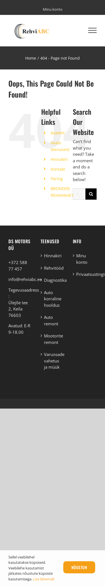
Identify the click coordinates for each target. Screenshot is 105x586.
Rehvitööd (53, 268)
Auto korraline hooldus (52, 299)
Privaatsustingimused (85, 274)
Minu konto (81, 259)
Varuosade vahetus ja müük (53, 360)
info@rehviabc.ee (25, 279)
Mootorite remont (53, 339)
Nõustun (79, 567)
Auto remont (51, 320)
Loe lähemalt (44, 579)
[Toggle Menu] (92, 30)
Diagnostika (53, 280)
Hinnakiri (59, 159)
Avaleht (58, 133)
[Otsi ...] (79, 194)
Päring (57, 178)
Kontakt (58, 169)
